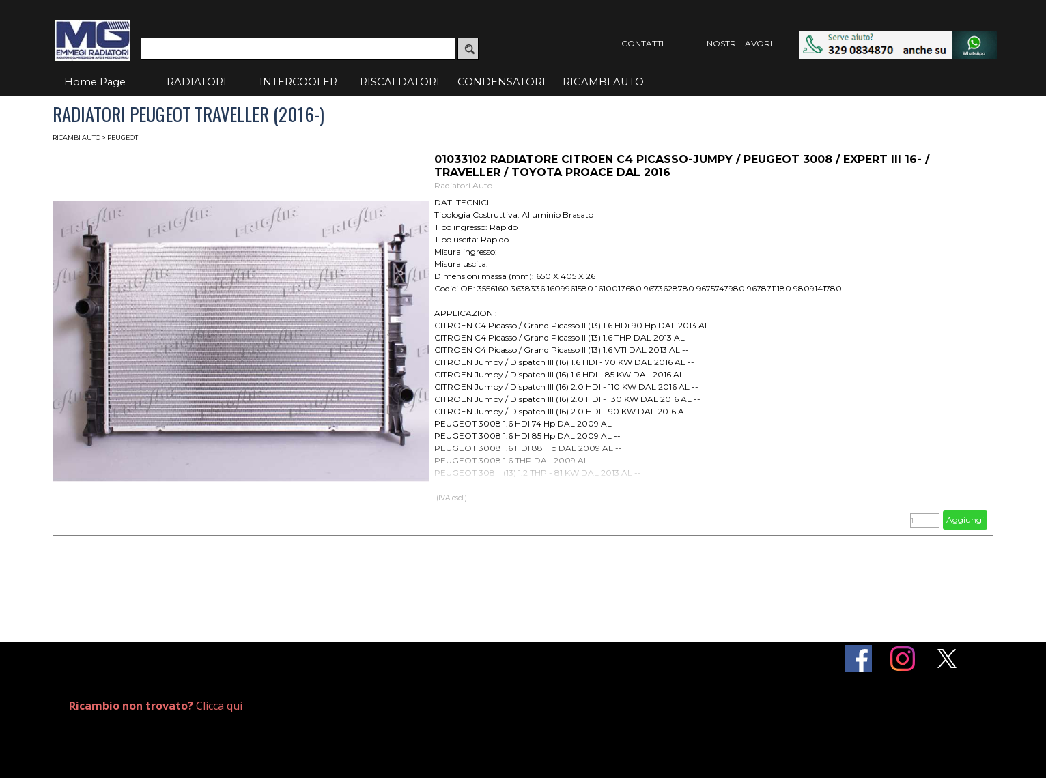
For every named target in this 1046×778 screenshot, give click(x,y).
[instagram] (902, 658)
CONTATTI (642, 43)
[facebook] (858, 658)
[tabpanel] (220, 706)
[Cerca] (298, 49)
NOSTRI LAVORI (739, 43)
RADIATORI (197, 82)
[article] (523, 341)
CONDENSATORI (501, 82)
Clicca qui (155, 705)
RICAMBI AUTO (603, 82)
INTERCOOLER (298, 82)
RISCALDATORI (400, 82)
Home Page (95, 82)
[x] (947, 658)
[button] (898, 37)
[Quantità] (924, 520)
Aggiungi (965, 520)
